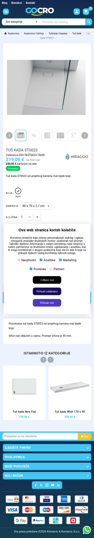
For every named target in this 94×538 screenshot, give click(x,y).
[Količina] (21, 216)
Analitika (47, 260)
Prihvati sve (47, 303)
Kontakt (30, 3)
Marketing (67, 260)
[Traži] (66, 21)
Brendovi (16, 3)
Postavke (38, 269)
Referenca (12, 155)
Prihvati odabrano (47, 291)
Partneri (57, 269)
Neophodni (27, 260)
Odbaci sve (47, 280)
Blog (4, 3)
